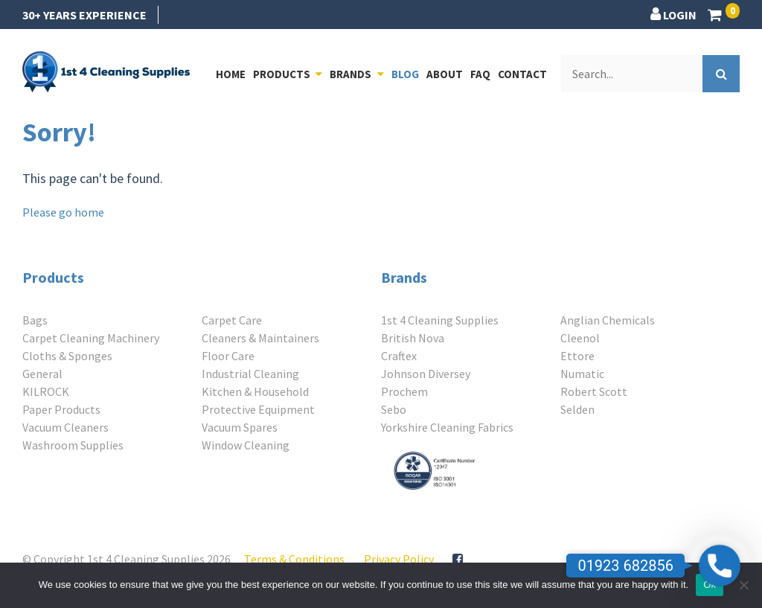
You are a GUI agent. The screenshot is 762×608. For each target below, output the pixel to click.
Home (231, 74)
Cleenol (580, 337)
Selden (577, 409)
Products (281, 74)
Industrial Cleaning (250, 373)
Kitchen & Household (255, 391)
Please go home (63, 212)
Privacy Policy (399, 558)
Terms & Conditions (294, 558)
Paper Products (61, 409)
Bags (35, 320)
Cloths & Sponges (67, 355)
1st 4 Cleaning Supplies (440, 320)
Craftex (399, 355)
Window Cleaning (245, 445)
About (444, 74)
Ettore (577, 355)
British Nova (412, 337)
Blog (405, 74)
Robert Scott (593, 391)
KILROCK (45, 391)
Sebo (393, 409)
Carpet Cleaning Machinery (90, 337)
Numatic (582, 373)
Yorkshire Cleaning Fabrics (447, 427)
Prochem (404, 391)
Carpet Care (232, 320)
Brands (350, 74)
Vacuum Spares (240, 427)
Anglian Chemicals (607, 320)
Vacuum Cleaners (65, 427)
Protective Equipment (258, 409)
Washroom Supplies (73, 445)
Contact (522, 74)
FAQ (480, 74)
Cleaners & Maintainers (260, 337)
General (42, 373)
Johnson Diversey (425, 373)
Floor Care (228, 355)
